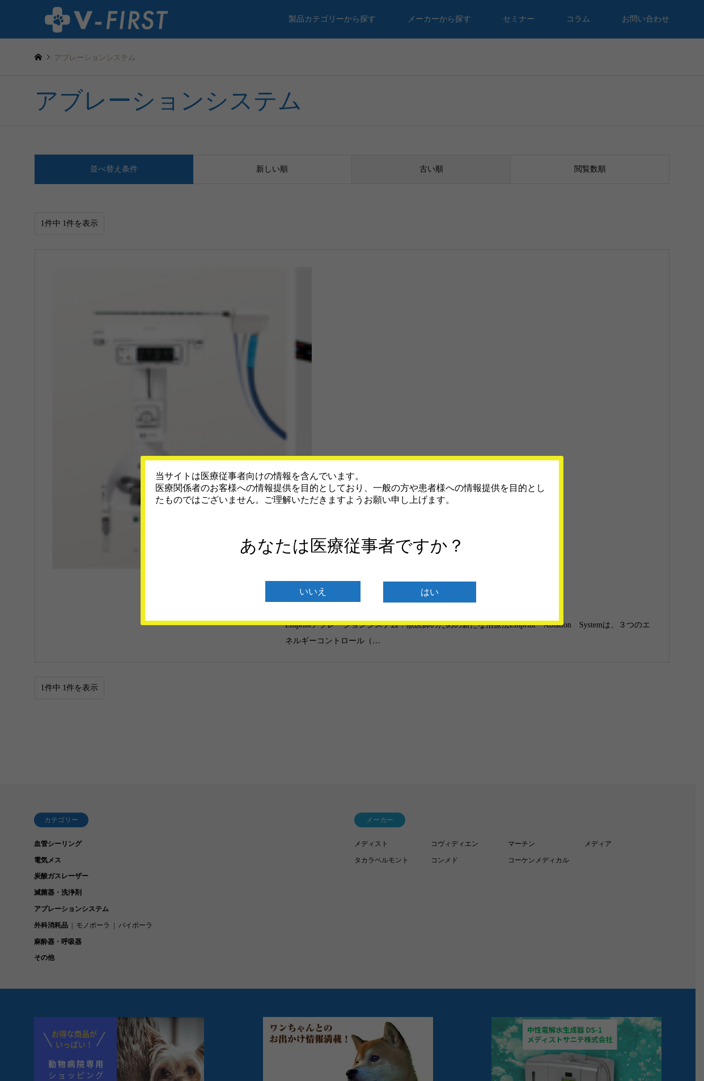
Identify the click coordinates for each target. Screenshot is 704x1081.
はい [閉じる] (430, 592)
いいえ (312, 591)
